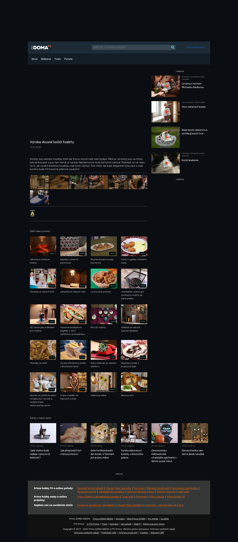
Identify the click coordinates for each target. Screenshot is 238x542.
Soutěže (165, 518)
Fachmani (139, 488)
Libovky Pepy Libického (118, 488)
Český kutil (128, 496)
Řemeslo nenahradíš (158, 488)
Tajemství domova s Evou (140, 491)
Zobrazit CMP (157, 532)
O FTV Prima (93, 523)
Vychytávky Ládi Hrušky (185, 488)
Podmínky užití (108, 532)
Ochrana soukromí (128, 532)
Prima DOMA (84, 496)
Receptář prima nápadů (90, 488)
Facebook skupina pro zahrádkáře (96, 505)
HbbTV (137, 523)
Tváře (57, 59)
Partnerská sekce (196, 47)
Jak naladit (126, 523)
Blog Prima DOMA (136, 518)
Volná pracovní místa (153, 523)
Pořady (68, 59)
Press (104, 523)
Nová (34, 59)
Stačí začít (183, 491)
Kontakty (120, 518)
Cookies (144, 532)
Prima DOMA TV (175, 496)
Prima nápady (156, 496)
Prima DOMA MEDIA (103, 518)
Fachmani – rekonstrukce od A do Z (164, 505)
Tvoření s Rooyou (166, 491)
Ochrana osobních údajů (86, 532)
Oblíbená (46, 59)
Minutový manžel (86, 491)
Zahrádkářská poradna (111, 491)
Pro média (153, 518)
